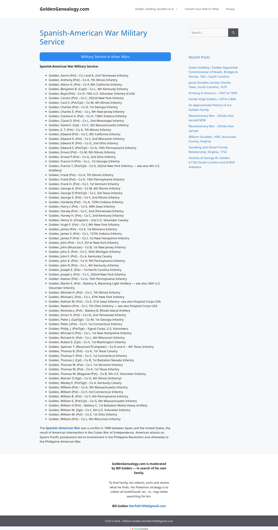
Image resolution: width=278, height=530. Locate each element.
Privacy (230, 9)
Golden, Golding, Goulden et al (158, 9)
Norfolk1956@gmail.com (147, 505)
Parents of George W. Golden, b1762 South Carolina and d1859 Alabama (212, 162)
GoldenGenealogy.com (64, 9)
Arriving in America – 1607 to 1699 (213, 93)
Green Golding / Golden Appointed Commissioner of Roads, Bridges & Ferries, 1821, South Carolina (213, 72)
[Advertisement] (66, 483)
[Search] (233, 32)
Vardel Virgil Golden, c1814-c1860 (212, 99)
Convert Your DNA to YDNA (202, 9)
